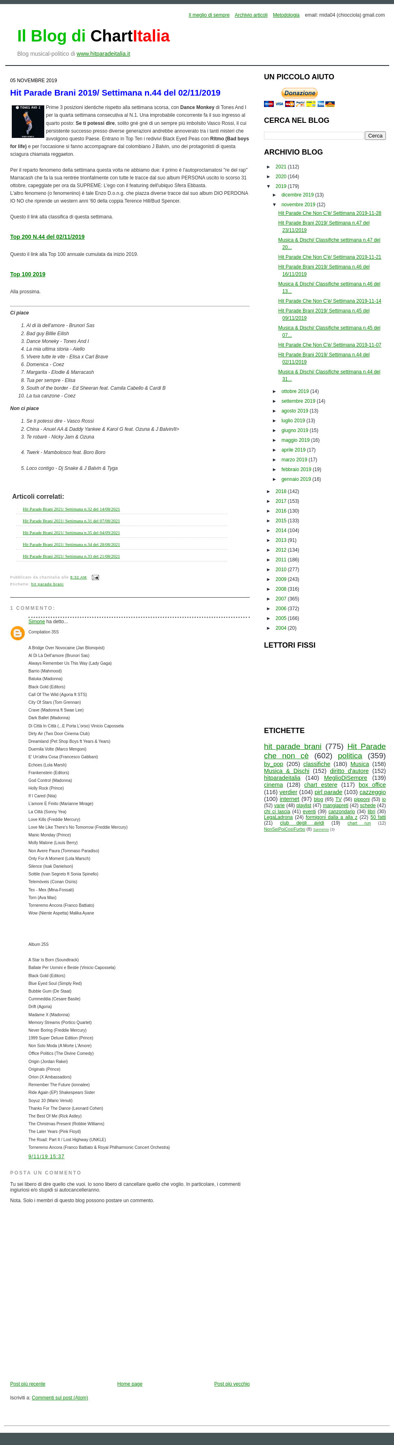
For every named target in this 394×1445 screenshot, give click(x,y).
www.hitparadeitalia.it (103, 53)
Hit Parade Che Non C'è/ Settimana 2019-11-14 (329, 301)
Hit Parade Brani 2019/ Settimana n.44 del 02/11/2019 (115, 92)
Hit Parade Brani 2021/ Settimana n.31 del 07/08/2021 (71, 520)
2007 (282, 599)
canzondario (342, 811)
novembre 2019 (299, 204)
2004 (282, 628)
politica (350, 755)
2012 (282, 550)
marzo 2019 (295, 460)
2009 (282, 579)
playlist (304, 805)
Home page (130, 1384)
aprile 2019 (294, 450)
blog (318, 799)
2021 (282, 167)
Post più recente (27, 1384)
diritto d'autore (349, 771)
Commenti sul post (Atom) (60, 1398)
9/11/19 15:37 (46, 1156)
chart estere (321, 784)
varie (279, 805)
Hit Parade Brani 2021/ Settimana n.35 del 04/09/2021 (71, 532)
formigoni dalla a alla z (331, 817)
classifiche (316, 764)
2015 (282, 521)
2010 (282, 569)
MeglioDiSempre (345, 778)
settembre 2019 (299, 401)
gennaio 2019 (296, 479)
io (384, 799)
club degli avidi (302, 823)
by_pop (273, 764)
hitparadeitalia (282, 778)
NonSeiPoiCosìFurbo (284, 829)
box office (372, 784)
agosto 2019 (295, 411)
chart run (359, 823)
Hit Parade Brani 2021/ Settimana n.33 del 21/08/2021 (71, 556)
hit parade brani (47, 584)
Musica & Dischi (287, 771)
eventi (309, 811)
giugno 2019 (295, 430)
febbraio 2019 (297, 469)
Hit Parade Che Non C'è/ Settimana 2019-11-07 (329, 345)
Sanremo (321, 829)
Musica (360, 764)
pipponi (362, 799)
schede (368, 805)
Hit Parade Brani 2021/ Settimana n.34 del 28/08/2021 (71, 544)
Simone (36, 621)
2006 (282, 608)
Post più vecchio (232, 1384)
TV (339, 799)
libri (371, 811)
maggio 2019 (296, 440)
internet (289, 799)
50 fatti (378, 817)
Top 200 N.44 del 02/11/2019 (47, 237)
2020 (282, 176)
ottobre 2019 (295, 391)
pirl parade (328, 792)
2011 (282, 560)
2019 (282, 186)
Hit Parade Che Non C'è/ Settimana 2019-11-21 (329, 257)
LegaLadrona (278, 817)
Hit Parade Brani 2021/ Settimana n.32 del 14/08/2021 (71, 508)
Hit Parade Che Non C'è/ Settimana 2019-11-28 (329, 213)
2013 (282, 540)
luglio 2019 (293, 420)
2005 (282, 618)
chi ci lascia (277, 811)
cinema (273, 784)
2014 (282, 530)
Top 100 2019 (27, 274)
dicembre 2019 (298, 195)
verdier (288, 792)
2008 (282, 589)
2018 (282, 491)
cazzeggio (372, 792)
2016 (282, 511)
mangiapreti (336, 805)
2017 (282, 501)
